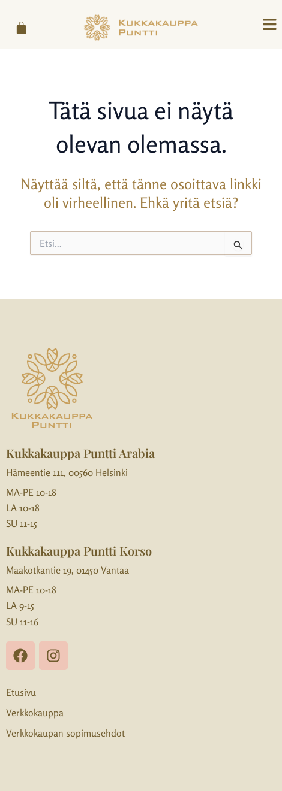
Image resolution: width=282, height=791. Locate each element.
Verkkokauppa (35, 713)
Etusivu (21, 692)
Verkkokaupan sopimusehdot (65, 733)
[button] (270, 25)
